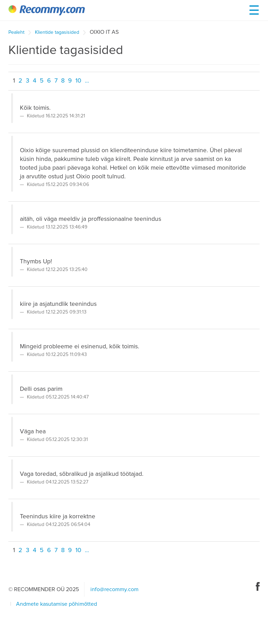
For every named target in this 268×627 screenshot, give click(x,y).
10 (78, 81)
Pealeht (16, 32)
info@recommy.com (114, 589)
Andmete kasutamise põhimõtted (56, 604)
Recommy (46, 10)
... (87, 81)
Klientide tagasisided (57, 32)
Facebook (258, 586)
